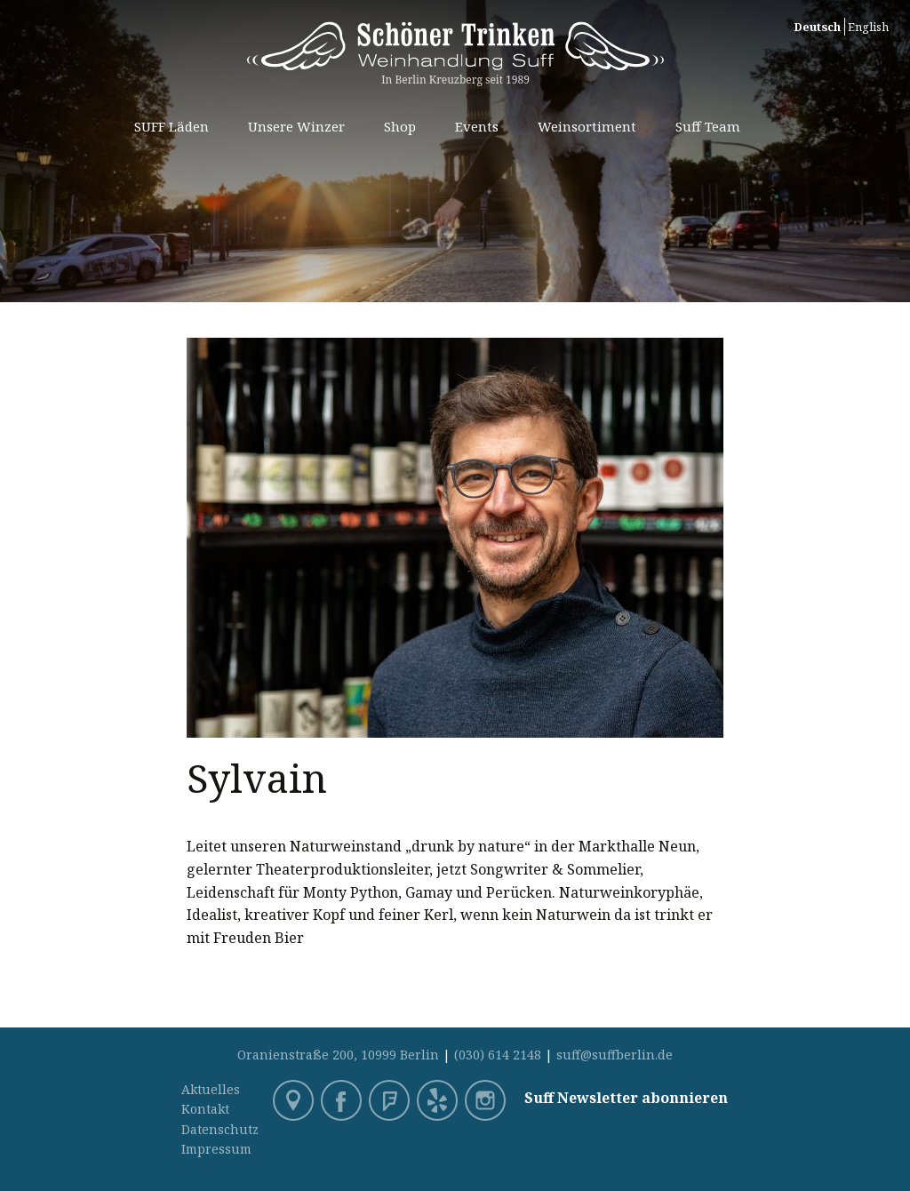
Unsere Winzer (296, 126)
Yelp (439, 1102)
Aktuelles (210, 1089)
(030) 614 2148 (497, 1054)
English (868, 27)
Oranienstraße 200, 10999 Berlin (338, 1054)
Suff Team (707, 126)
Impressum (216, 1148)
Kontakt (205, 1108)
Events (477, 126)
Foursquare (391, 1102)
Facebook (343, 1102)
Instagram (487, 1102)
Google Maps (295, 1102)
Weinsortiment (587, 126)
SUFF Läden (171, 126)
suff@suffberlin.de (614, 1054)
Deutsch (817, 27)
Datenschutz (220, 1129)
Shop (400, 126)
